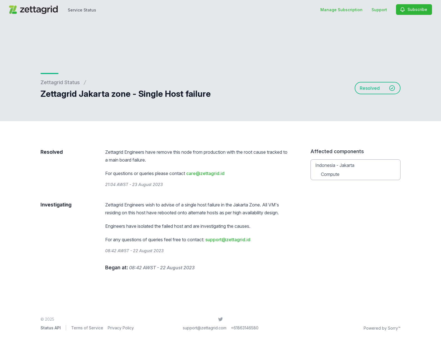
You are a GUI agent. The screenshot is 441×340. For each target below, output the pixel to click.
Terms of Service (87, 327)
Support (379, 9)
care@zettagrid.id (205, 173)
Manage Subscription (341, 9)
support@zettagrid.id (227, 239)
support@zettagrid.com (204, 327)
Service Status (82, 10)
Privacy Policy (121, 327)
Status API (50, 327)
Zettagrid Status (60, 82)
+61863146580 (244, 327)
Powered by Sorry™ (382, 328)
